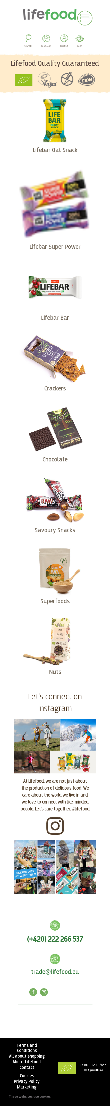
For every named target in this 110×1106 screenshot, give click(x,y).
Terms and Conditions (27, 1048)
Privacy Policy (27, 1081)
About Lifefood (27, 1062)
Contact (27, 1067)
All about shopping (27, 1056)
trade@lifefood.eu (55, 972)
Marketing (27, 1087)
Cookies (27, 1076)
